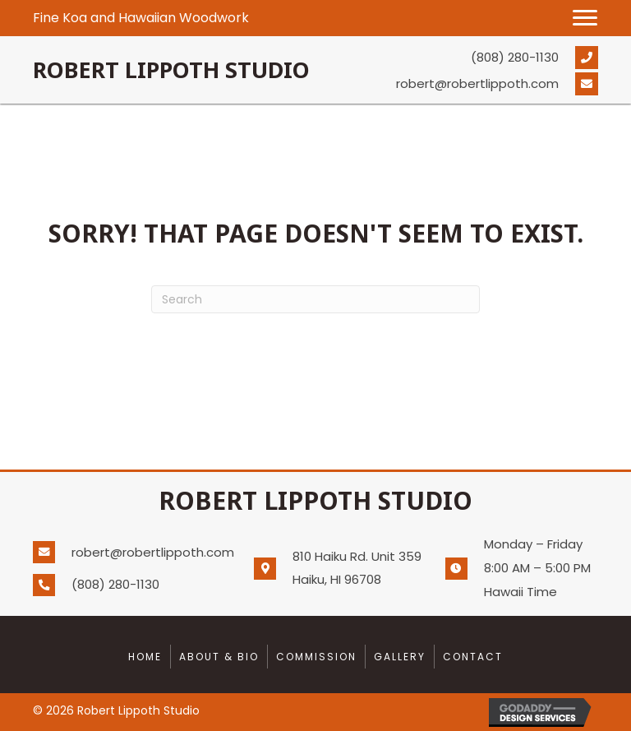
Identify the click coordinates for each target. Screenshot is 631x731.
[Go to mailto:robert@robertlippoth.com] (480, 84)
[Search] (315, 299)
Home (145, 657)
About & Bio (219, 657)
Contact (473, 657)
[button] (585, 18)
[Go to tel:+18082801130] (480, 56)
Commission (316, 657)
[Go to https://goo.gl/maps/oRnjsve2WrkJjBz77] (345, 568)
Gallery (400, 657)
